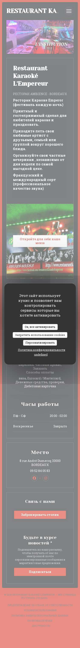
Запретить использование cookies (40, 335)
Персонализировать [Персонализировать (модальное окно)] (40, 342)
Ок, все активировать (40, 327)
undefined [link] (41, 354)
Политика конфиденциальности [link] (41, 350)
